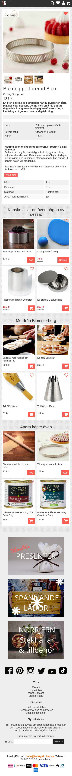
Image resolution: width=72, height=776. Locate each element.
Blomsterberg (44, 320)
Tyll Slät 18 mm (10, 406)
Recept (36, 687)
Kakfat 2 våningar (46, 358)
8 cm (48, 187)
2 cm (48, 182)
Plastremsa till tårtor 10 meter (17, 300)
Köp (31, 260)
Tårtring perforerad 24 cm (50, 464)
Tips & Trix (36, 690)
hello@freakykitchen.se (40, 756)
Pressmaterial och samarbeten (36, 710)
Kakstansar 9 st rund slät (49, 300)
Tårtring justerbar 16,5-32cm (17, 251)
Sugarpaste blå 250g (47, 251)
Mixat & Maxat (36, 693)
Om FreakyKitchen (35, 707)
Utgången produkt (45, 132)
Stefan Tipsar (35, 695)
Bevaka (63, 260)
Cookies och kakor (36, 712)
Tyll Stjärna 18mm (46, 406)
